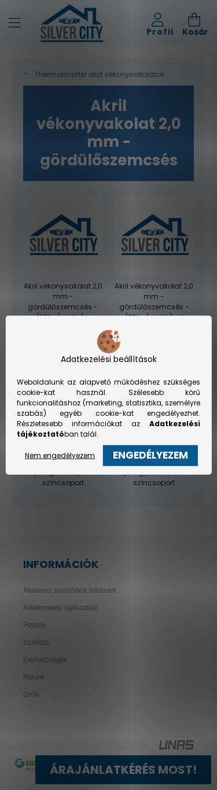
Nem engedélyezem (60, 455)
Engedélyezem (150, 455)
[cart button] (195, 23)
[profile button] (160, 23)
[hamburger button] (14, 23)
